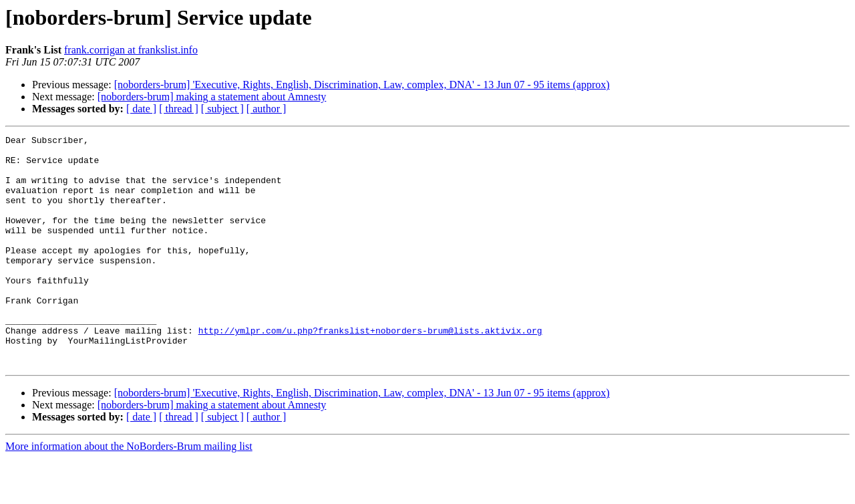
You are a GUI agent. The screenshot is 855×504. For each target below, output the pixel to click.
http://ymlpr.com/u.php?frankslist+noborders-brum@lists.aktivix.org (370, 370)
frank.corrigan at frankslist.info (131, 49)
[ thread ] (178, 108)
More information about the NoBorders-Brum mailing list (128, 492)
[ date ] (141, 108)
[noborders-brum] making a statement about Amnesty (212, 96)
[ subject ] (222, 108)
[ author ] (266, 108)
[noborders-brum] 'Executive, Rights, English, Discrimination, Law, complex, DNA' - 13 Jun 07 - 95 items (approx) (362, 84)
